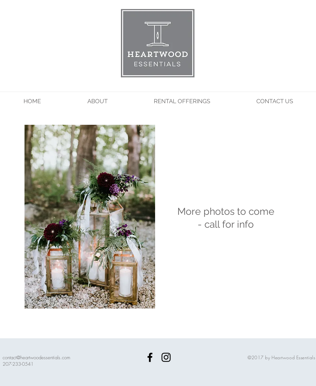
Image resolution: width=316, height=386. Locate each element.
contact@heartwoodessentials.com (36, 357)
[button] (90, 225)
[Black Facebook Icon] (150, 357)
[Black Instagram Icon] (166, 357)
